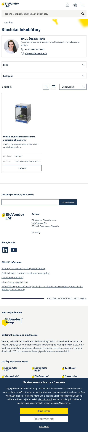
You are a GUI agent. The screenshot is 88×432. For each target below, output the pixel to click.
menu (83, 4)
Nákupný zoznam (75, 5)
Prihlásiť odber (68, 202)
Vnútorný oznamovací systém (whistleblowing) (24, 268)
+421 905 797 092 (34, 49)
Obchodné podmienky (12, 277)
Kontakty (36, 232)
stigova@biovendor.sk (36, 53)
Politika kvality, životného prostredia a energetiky (26, 272)
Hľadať (82, 13)
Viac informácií (45, 399)
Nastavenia (44, 426)
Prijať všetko (44, 411)
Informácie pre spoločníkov (15, 281)
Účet (67, 5)
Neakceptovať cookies (44, 419)
